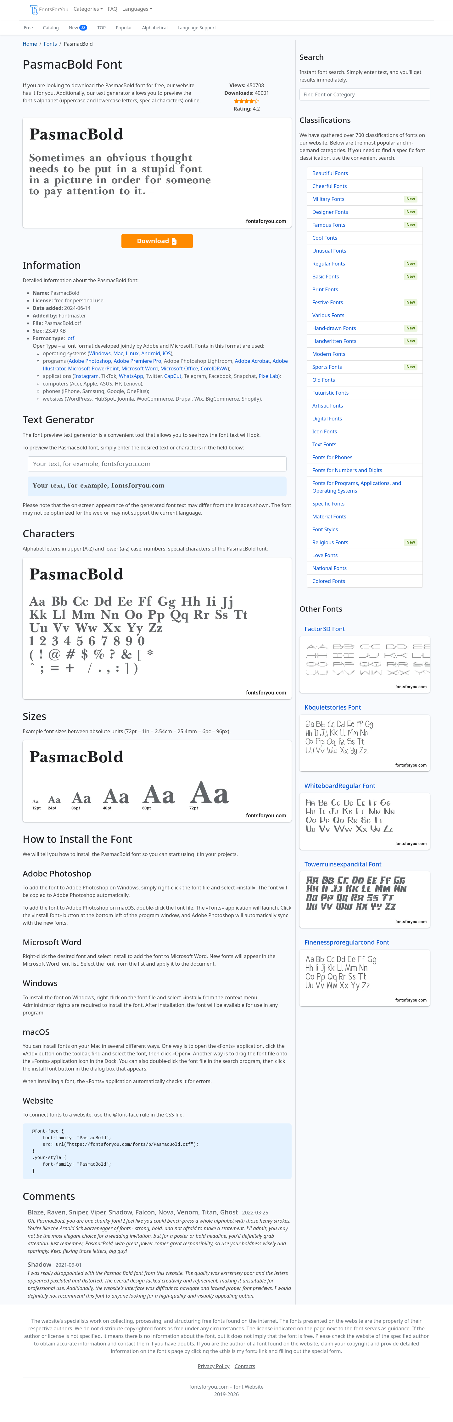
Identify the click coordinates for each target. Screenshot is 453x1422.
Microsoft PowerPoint (93, 368)
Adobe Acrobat (252, 360)
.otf (70, 338)
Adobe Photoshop (90, 360)
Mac (118, 353)
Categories (86, 8)
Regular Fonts (328, 263)
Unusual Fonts (329, 250)
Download (157, 241)
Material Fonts (329, 516)
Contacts (245, 1366)
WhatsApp (131, 376)
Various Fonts (328, 315)
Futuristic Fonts (330, 392)
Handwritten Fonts (334, 341)
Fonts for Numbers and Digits (347, 470)
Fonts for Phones (332, 457)
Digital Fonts (327, 418)
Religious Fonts (330, 542)
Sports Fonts (327, 366)
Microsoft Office (179, 368)
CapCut (173, 376)
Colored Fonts (328, 581)
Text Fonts (324, 444)
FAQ (112, 8)
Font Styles (325, 529)
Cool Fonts (324, 237)
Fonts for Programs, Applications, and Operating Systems (356, 487)
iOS (167, 353)
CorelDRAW (214, 368)
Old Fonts (323, 379)
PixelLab (268, 376)
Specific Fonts (328, 503)
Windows (99, 353)
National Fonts (329, 568)
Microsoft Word (139, 368)
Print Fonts (325, 289)
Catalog (51, 28)
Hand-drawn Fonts (334, 328)
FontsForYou (49, 10)
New (78, 28)
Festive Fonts (327, 302)
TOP (101, 28)
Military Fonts (328, 199)
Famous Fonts (328, 224)
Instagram (86, 376)
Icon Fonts (324, 431)
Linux (132, 353)
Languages (135, 8)
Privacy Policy (214, 1366)
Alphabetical (155, 28)
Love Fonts (325, 555)
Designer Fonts (330, 211)
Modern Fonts (328, 354)
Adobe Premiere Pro (137, 360)
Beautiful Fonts (330, 173)
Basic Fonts (325, 276)
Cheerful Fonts (329, 186)
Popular (124, 28)
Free (28, 28)
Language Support (197, 28)
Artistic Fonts (327, 405)
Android (150, 353)
